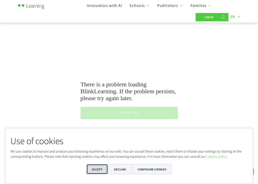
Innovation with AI (104, 5)
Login (209, 17)
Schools (137, 5)
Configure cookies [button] (152, 169)
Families (198, 5)
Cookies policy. (217, 156)
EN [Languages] (232, 16)
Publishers (167, 5)
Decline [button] (120, 169)
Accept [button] (97, 169)
